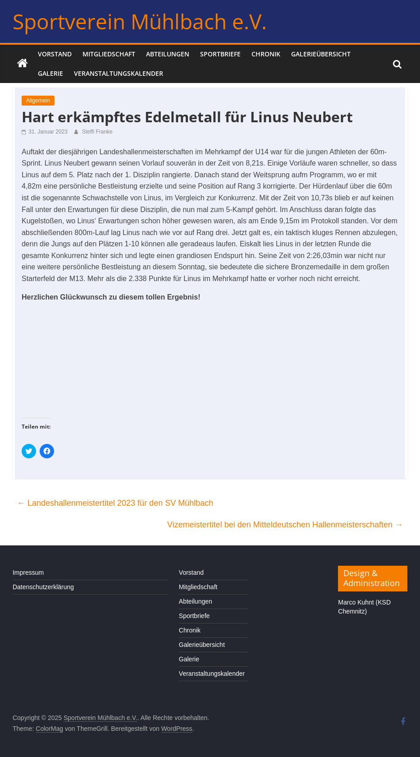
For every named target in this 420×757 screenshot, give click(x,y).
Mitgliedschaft (108, 54)
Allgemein (38, 100)
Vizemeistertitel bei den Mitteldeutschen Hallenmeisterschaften (285, 524)
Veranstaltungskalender (118, 73)
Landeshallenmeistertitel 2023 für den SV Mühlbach (115, 503)
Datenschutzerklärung (43, 587)
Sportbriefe (220, 54)
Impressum (28, 572)
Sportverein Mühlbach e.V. (140, 21)
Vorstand (55, 54)
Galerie (50, 73)
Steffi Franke (97, 132)
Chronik (265, 54)
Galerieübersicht (321, 54)
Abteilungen (167, 54)
